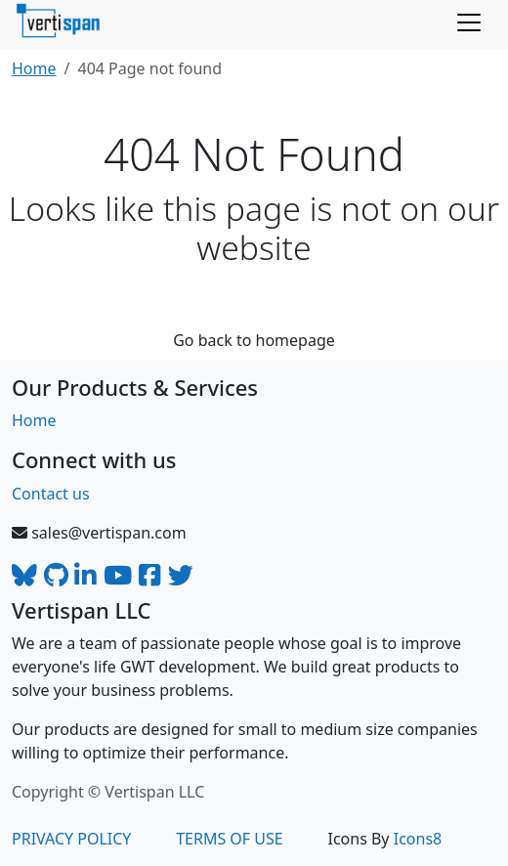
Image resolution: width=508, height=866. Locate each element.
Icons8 (418, 838)
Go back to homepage (254, 340)
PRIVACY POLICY (71, 838)
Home (34, 68)
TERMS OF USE (229, 838)
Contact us (51, 493)
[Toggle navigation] (469, 22)
